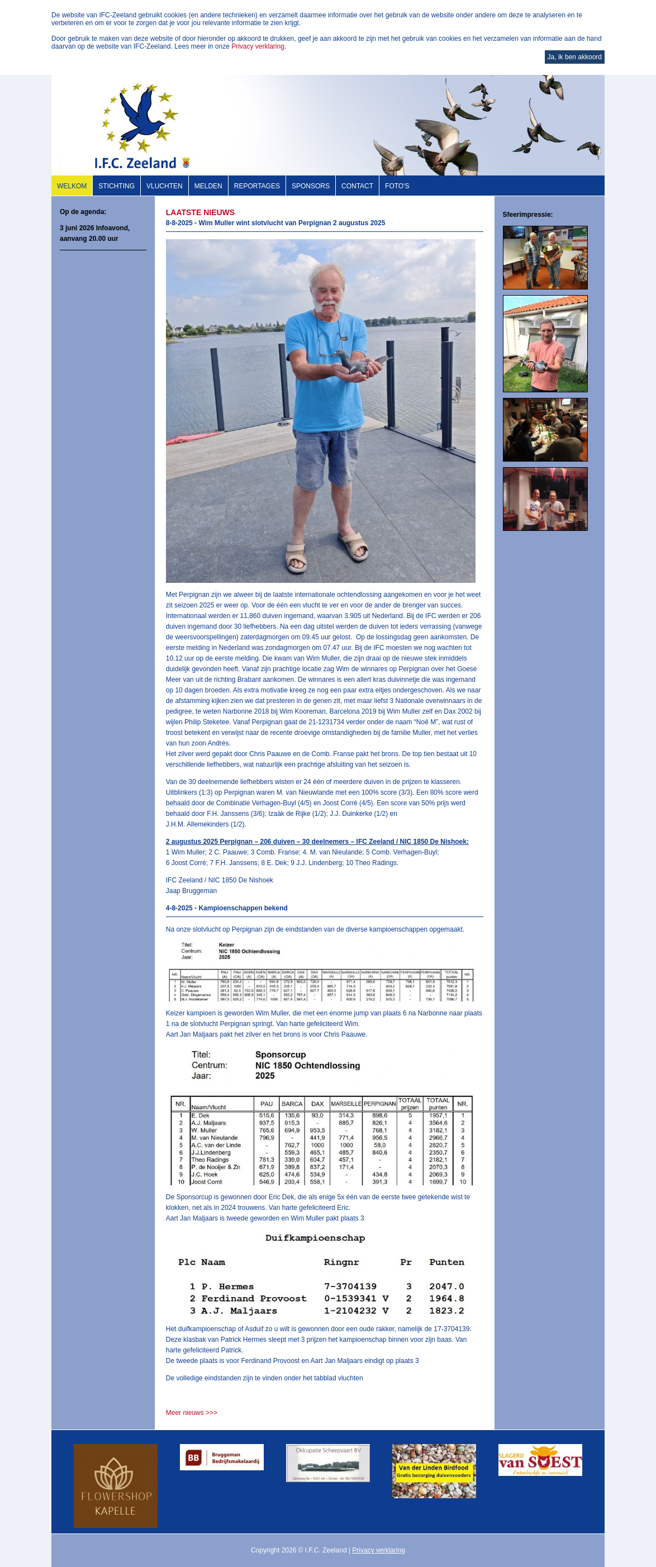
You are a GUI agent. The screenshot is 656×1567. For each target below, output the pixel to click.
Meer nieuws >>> (191, 1413)
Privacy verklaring (257, 46)
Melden (208, 186)
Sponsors (311, 186)
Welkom (72, 186)
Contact (357, 186)
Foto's (397, 186)
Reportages (257, 186)
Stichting (116, 186)
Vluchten (164, 186)
